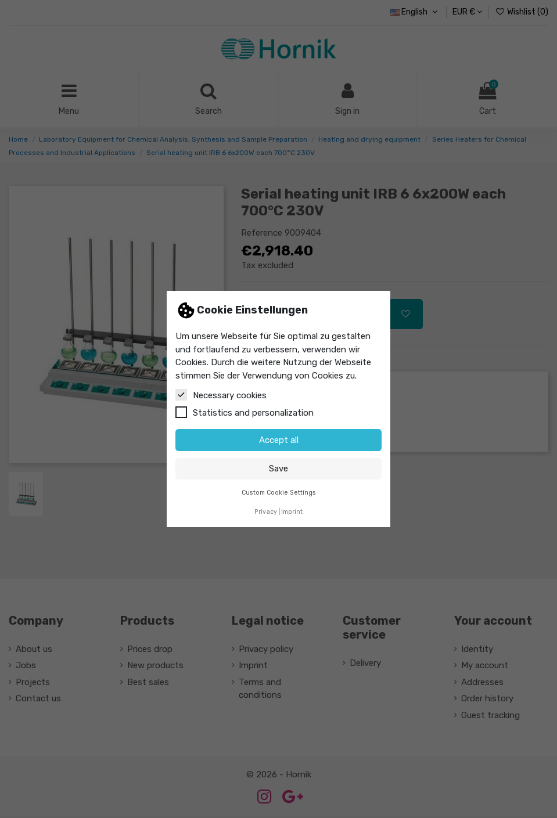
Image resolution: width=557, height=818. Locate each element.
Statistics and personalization (244, 412)
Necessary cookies (221, 395)
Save (278, 468)
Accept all (279, 440)
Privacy (265, 512)
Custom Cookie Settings (279, 492)
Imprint (292, 512)
